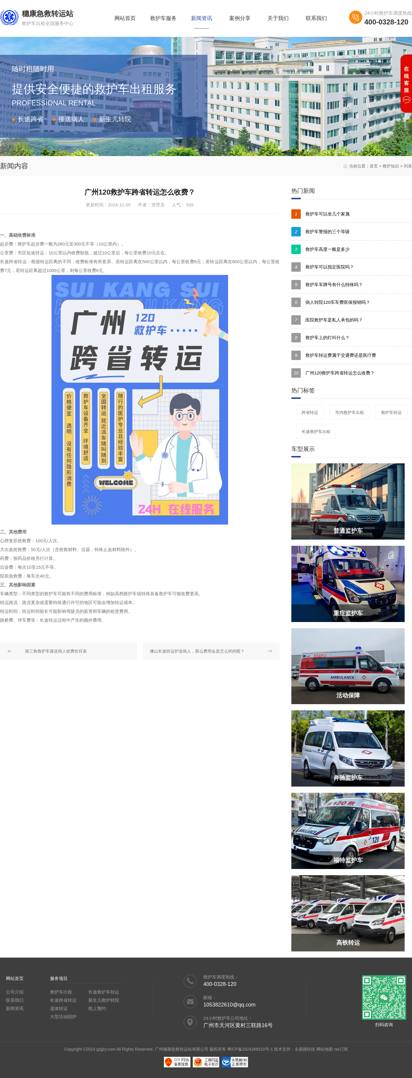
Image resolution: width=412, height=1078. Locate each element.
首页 (374, 166)
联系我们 (316, 18)
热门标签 (303, 390)
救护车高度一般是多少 (320, 249)
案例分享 (239, 18)
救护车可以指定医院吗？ (322, 267)
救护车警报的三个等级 (320, 231)
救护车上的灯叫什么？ (320, 337)
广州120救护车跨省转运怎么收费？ (333, 373)
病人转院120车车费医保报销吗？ (330, 302)
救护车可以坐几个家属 (320, 214)
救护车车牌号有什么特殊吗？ (327, 284)
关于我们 (278, 18)
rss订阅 (341, 1049)
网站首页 (125, 18)
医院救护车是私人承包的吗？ (327, 320)
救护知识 (391, 166)
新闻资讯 (201, 18)
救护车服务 (163, 18)
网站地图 (324, 1049)
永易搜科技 (305, 1049)
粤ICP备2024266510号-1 (250, 1049)
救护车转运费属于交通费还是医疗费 (333, 355)
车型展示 (303, 449)
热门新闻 (303, 191)
